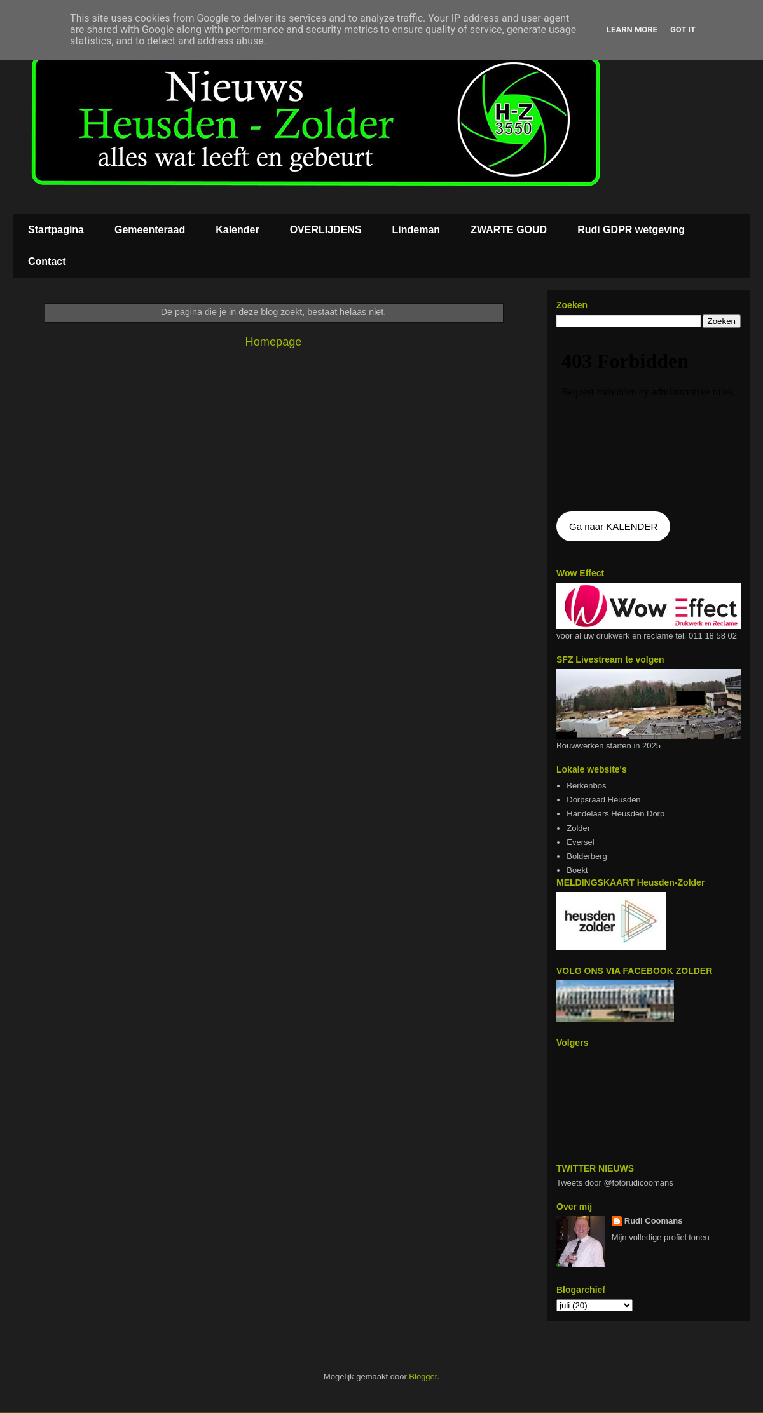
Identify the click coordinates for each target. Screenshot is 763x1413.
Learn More (632, 29)
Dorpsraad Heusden (603, 799)
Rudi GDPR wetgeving (631, 229)
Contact (47, 261)
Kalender (237, 229)
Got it (683, 29)
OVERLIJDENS (326, 229)
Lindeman (416, 229)
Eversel (580, 842)
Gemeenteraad (149, 229)
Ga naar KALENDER (613, 526)
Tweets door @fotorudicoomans (614, 1182)
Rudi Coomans (653, 1221)
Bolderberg (587, 856)
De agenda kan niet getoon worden (648, 420)
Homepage (273, 341)
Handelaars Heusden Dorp (615, 813)
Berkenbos (586, 785)
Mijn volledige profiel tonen (661, 1237)
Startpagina (56, 229)
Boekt (577, 870)
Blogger (423, 1376)
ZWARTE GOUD (509, 229)
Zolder (578, 828)
